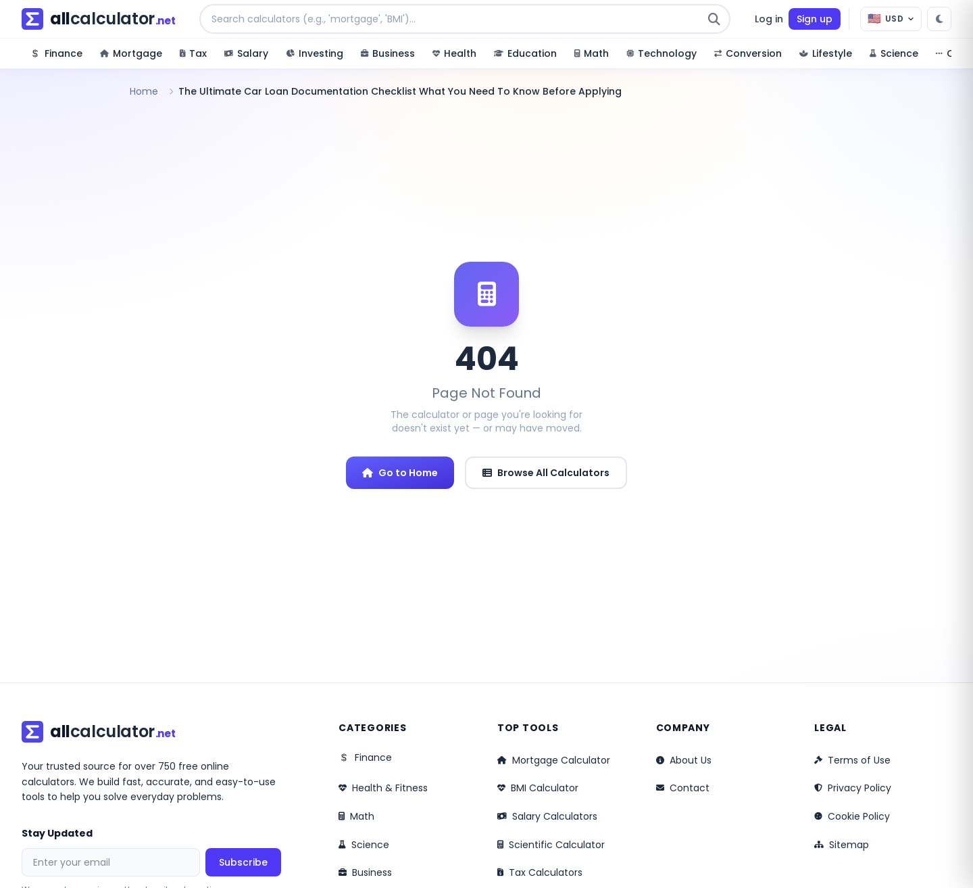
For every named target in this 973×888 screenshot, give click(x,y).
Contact (682, 788)
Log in (769, 19)
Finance (365, 757)
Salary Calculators (547, 816)
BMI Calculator (537, 788)
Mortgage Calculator (553, 760)
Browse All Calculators (545, 473)
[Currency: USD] (891, 19)
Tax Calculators (539, 872)
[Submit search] (714, 19)
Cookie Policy (852, 816)
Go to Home (400, 473)
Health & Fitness (383, 788)
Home (144, 91)
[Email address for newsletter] (111, 862)
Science (364, 844)
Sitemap (841, 844)
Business (365, 872)
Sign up (814, 19)
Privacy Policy (852, 788)
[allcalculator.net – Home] (98, 19)
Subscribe (243, 862)
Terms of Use (852, 760)
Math (356, 816)
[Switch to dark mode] (939, 19)
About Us (684, 760)
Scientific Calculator (551, 844)
